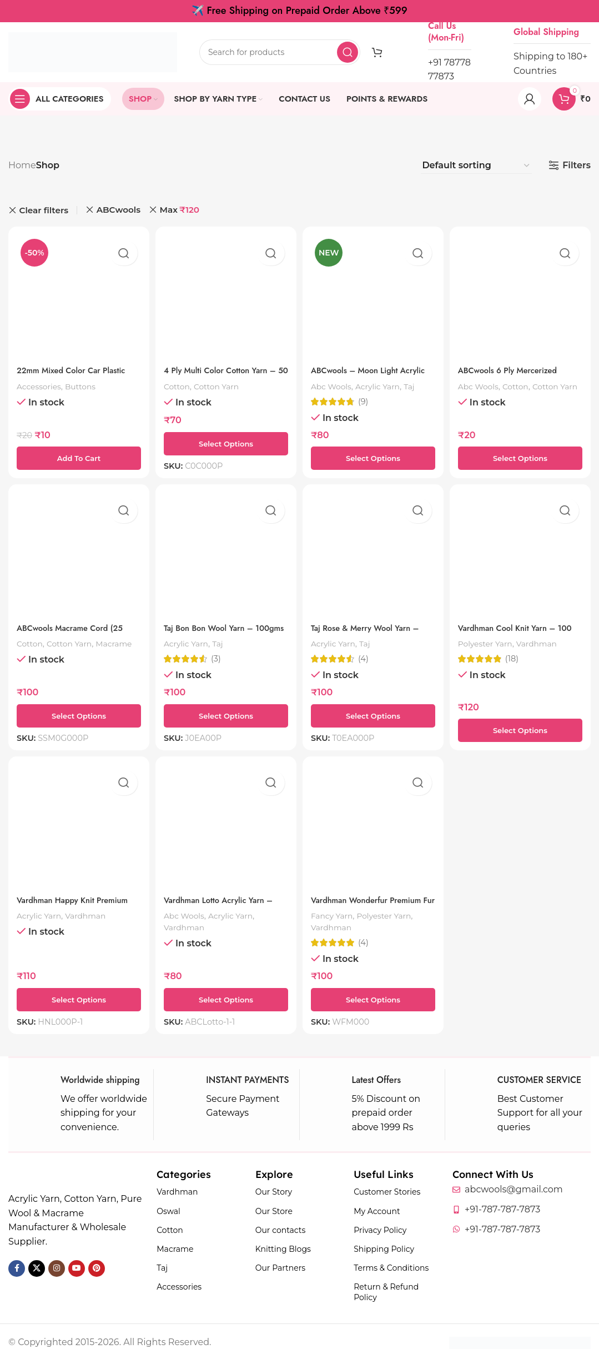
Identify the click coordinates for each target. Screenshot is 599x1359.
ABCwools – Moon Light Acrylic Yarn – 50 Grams (362, 372)
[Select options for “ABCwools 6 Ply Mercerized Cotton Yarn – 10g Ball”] (522, 454)
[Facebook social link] (16, 1266)
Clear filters (44, 210)
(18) (516, 656)
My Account (377, 1210)
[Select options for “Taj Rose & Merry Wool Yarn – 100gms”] (374, 713)
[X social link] (36, 1266)
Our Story (273, 1191)
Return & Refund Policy (386, 1291)
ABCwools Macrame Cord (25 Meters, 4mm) (75, 631)
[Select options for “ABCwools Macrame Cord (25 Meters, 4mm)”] (77, 713)
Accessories (41, 382)
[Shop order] (476, 165)
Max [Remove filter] (179, 210)
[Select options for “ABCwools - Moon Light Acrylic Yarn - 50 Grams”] (374, 454)
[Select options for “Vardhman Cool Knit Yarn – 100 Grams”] (522, 727)
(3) (217, 656)
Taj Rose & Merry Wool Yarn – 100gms (373, 631)
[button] (77, 454)
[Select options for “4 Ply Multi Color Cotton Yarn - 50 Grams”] (225, 440)
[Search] (279, 52)
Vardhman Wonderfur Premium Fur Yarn (356, 904)
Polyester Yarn (492, 640)
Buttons (86, 382)
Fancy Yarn (337, 914)
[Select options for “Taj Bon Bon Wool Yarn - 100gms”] (225, 713)
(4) (367, 656)
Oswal (168, 1210)
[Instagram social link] (56, 1266)
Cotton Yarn (222, 382)
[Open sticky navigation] (60, 99)
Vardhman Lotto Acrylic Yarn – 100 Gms (225, 904)
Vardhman (548, 640)
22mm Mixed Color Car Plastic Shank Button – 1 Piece (76, 372)
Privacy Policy (380, 1228)
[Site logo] (92, 51)
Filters (576, 165)
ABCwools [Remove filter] (118, 209)
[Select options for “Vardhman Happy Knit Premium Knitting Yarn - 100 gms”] (77, 998)
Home (22, 165)
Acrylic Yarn (386, 382)
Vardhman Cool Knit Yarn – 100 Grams (515, 631)
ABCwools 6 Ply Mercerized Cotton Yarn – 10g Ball (516, 372)
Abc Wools (336, 382)
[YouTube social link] (76, 1266)
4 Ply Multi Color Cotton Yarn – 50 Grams (222, 372)
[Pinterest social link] (96, 1266)
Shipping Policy (384, 1248)
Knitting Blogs (283, 1248)
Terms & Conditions (391, 1267)
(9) (366, 397)
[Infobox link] (81, 1104)
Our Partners (280, 1267)
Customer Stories (387, 1191)
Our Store (274, 1210)
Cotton (179, 382)
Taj (420, 382)
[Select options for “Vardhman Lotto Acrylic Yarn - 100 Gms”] (225, 998)
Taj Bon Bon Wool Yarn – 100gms (214, 631)
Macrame (37, 653)
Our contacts (280, 1228)
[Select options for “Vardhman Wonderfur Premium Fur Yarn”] (374, 998)
